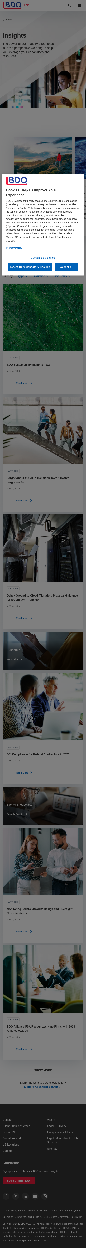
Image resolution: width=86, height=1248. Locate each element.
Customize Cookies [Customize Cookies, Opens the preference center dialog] (43, 257)
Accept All (66, 267)
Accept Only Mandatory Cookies (29, 267)
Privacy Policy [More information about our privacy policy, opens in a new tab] (14, 247)
